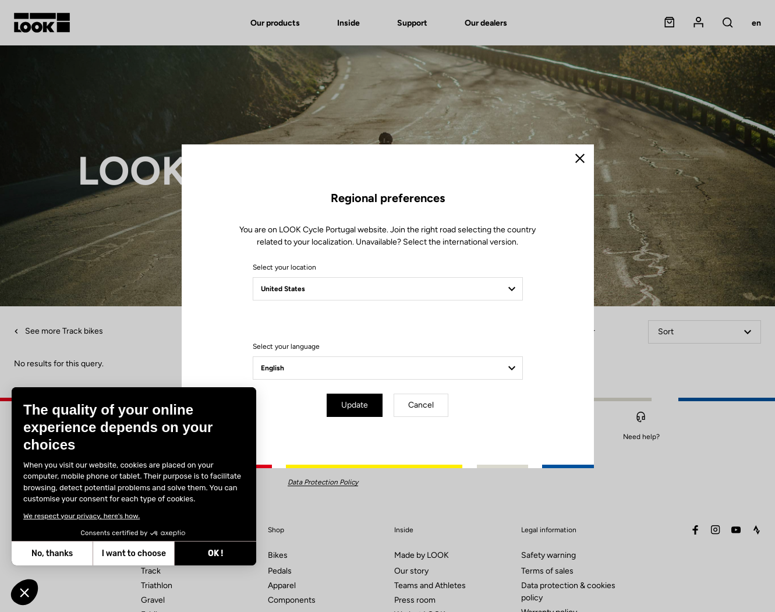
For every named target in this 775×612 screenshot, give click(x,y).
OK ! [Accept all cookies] (215, 553)
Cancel (421, 405)
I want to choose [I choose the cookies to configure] (134, 553)
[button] (24, 592)
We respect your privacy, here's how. (81, 516)
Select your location (284, 267)
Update (354, 405)
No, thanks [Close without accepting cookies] (52, 553)
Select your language (286, 346)
